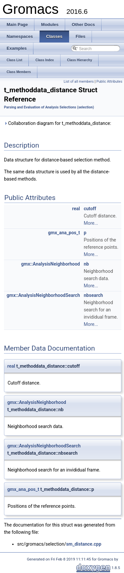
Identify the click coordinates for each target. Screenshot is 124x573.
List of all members (78, 81)
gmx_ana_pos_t (64, 232)
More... (91, 223)
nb (86, 264)
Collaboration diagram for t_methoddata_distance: (57, 123)
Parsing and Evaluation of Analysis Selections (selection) (49, 107)
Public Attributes (109, 81)
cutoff (90, 208)
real (76, 208)
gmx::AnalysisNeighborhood (50, 264)
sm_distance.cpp (83, 544)
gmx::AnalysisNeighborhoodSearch (43, 295)
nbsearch (93, 295)
